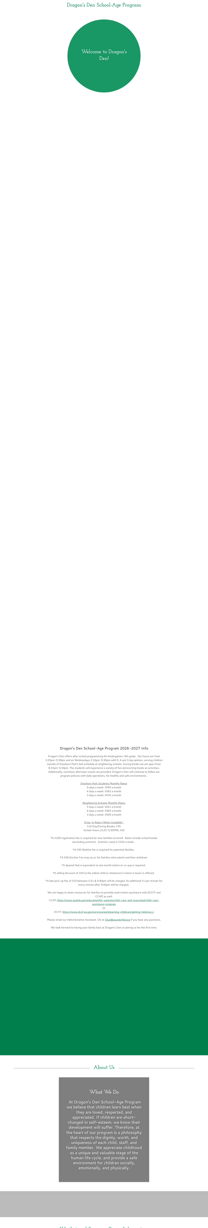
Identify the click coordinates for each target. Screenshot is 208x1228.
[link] (104, 5)
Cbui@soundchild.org (117, 919)
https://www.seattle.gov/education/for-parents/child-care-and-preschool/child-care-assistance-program (108, 902)
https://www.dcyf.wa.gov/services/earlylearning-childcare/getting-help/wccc (108, 912)
